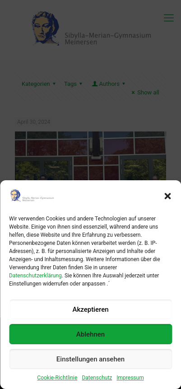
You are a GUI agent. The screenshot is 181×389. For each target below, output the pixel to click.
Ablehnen (90, 334)
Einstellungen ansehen (90, 359)
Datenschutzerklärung (35, 275)
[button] (167, 196)
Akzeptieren (90, 309)
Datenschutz (97, 378)
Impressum (130, 378)
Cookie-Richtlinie (57, 378)
